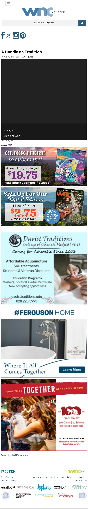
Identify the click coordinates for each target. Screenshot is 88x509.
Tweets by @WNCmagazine (14, 455)
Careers (71, 477)
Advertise (37, 477)
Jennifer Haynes (26, 57)
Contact (63, 477)
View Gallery (12, 136)
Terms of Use (81, 480)
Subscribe (82, 477)
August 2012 (6, 145)
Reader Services (50, 477)
